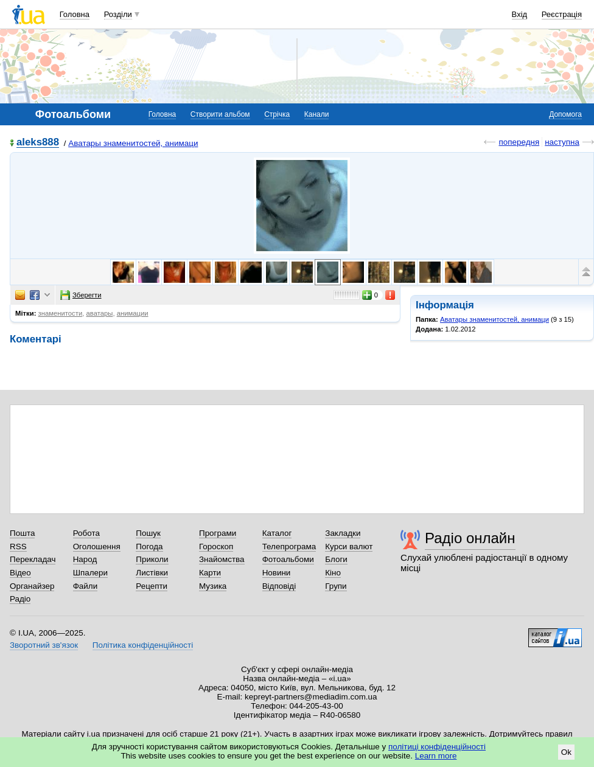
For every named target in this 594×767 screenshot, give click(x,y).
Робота (86, 533)
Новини (276, 572)
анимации (132, 313)
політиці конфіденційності (437, 746)
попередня (518, 142)
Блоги (336, 559)
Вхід (520, 14)
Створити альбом (220, 114)
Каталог (277, 533)
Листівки (152, 572)
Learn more (436, 755)
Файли (85, 586)
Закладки (342, 533)
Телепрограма (289, 546)
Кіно (333, 572)
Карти (210, 572)
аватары (99, 313)
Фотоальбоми (288, 559)
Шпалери (90, 572)
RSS (18, 546)
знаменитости (60, 313)
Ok (566, 752)
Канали (316, 114)
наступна (562, 142)
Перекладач (32, 559)
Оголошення (97, 546)
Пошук (148, 533)
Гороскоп (216, 546)
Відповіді (279, 586)
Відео (20, 572)
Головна (74, 14)
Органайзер (32, 586)
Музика (212, 586)
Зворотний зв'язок (44, 645)
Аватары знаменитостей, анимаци (133, 143)
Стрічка (277, 114)
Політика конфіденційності (143, 645)
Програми (217, 533)
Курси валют (348, 546)
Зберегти (81, 295)
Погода (149, 546)
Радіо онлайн (470, 538)
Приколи (152, 559)
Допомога (565, 114)
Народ (85, 559)
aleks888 (37, 142)
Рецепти (151, 586)
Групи (335, 586)
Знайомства (222, 559)
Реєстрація (562, 14)
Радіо (20, 598)
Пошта (22, 533)
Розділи (118, 14)
